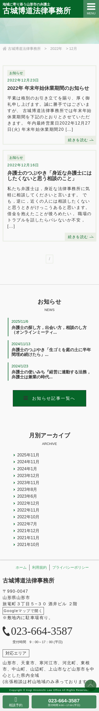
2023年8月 (27, 489)
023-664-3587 (64, 702)
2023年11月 (28, 482)
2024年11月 (28, 462)
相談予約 (15, 705)
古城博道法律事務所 (28, 580)
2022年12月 (28, 503)
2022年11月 (28, 510)
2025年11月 (28, 455)
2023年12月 (28, 475)
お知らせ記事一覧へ (53, 398)
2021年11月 (28, 538)
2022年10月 (28, 517)
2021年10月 (28, 544)
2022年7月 (27, 524)
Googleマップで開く (23, 611)
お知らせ (16, 73)
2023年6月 (27, 496)
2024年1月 (27, 469)
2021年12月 (28, 530)
